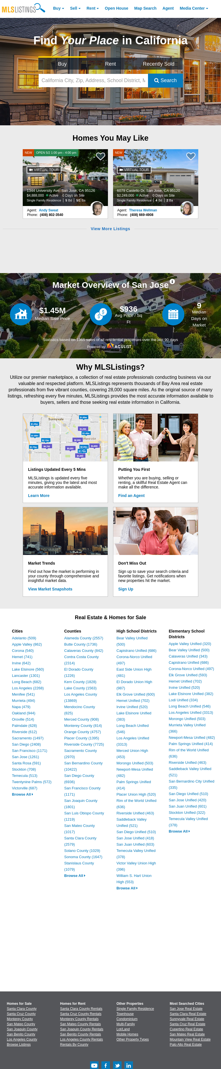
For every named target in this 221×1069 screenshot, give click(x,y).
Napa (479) (21, 707)
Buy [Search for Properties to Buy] (62, 64)
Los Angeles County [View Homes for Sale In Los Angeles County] (22, 1039)
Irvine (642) (21, 663)
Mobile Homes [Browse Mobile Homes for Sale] (127, 1034)
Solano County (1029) (82, 850)
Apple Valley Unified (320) (190, 644)
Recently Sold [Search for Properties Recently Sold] (158, 64)
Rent (91, 8)
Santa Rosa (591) (26, 763)
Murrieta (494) (23, 700)
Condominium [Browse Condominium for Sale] (126, 1019)
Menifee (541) (23, 694)
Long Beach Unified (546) (189, 706)
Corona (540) (23, 650)
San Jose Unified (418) (135, 838)
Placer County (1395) (81, 738)
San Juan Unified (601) (188, 806)
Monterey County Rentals (79, 1019)
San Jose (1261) (25, 757)
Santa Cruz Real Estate (187, 1024)
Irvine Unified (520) (132, 707)
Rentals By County (74, 1045)
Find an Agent (131, 495)
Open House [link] (116, 8)
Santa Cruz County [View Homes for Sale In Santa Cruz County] (21, 1014)
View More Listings (110, 228)
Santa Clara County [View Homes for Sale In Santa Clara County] (22, 1009)
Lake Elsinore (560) (28, 669)
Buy (57, 8)
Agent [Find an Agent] (168, 8)
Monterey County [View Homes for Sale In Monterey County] (20, 1019)
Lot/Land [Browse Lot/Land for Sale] (123, 1029)
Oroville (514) (23, 719)
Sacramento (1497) (27, 738)
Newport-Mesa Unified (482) (192, 737)
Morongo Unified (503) (134, 763)
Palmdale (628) (24, 725)
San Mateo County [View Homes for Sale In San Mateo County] (21, 1024)
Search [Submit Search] (165, 80)
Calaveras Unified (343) (188, 656)
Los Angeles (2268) (28, 688)
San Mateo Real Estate (187, 1034)
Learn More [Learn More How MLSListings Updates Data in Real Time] (38, 495)
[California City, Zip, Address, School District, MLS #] (93, 81)
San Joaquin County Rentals (81, 1029)
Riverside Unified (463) (135, 813)
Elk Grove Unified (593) (188, 675)
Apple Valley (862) (27, 644)
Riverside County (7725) (84, 744)
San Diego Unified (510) (136, 832)
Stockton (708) (24, 769)
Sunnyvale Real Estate (187, 1019)
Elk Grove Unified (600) (135, 694)
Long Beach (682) (26, 682)
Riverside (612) (24, 732)
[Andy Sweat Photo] (97, 206)
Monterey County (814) (83, 725)
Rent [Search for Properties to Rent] (110, 64)
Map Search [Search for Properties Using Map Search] (145, 8)
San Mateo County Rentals (80, 1024)
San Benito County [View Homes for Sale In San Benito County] (21, 1034)
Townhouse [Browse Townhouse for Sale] (125, 1014)
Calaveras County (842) (83, 650)
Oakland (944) (23, 713)
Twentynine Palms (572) (31, 782)
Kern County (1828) (80, 682)
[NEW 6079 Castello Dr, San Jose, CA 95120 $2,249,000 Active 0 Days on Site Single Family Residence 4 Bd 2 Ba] (155, 177)
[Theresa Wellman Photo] (187, 206)
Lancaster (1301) (26, 675)
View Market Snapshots (50, 589)
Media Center (192, 8)
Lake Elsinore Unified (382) (191, 694)
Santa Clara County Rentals (81, 1009)
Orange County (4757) (82, 732)
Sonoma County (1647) (83, 857)
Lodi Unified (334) (183, 700)
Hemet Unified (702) (132, 700)
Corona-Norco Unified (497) (191, 669)
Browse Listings (19, 1045)
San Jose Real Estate (186, 1009)
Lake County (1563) (80, 688)
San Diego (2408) (26, 744)
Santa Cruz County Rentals (80, 1014)
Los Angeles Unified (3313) (191, 712)
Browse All (22, 794)
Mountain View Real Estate (190, 1039)
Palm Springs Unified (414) (191, 744)
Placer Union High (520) (136, 794)
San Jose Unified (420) (187, 800)
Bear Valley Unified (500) (189, 650)
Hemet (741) (22, 657)
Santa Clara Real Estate (188, 1014)
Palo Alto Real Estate (186, 1045)
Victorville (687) (24, 788)
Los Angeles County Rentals (81, 1039)
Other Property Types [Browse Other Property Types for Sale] (132, 1039)
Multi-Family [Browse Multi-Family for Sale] (125, 1024)
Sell (73, 8)
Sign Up (125, 589)
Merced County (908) (81, 719)
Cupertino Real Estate (186, 1029)
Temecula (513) (24, 775)
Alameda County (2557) (83, 638)
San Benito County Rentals (80, 1034)
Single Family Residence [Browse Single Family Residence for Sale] (135, 1009)
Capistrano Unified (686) (136, 650)
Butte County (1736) (80, 644)
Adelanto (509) (24, 638)
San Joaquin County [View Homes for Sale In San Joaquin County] (22, 1029)
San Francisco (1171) (29, 750)
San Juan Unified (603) (135, 844)
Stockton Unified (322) (187, 812)
